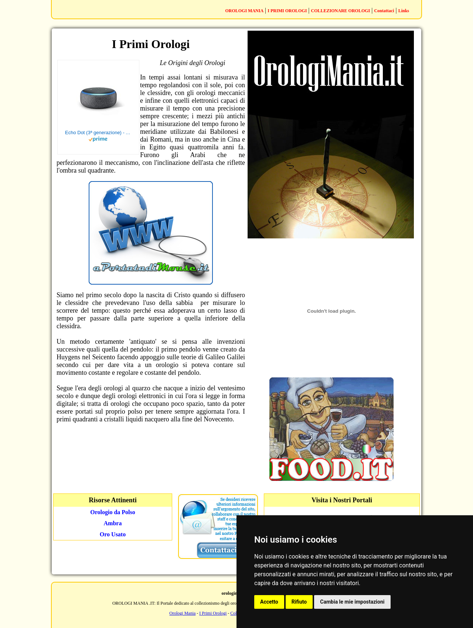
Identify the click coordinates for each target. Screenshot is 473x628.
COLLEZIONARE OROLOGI (340, 10)
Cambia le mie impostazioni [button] (352, 602)
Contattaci (384, 10)
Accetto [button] (269, 602)
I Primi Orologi (213, 613)
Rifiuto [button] (299, 602)
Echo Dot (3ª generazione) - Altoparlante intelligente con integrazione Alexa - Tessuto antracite (98, 132)
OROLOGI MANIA (244, 10)
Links (403, 10)
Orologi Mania (182, 613)
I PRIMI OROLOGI (287, 10)
